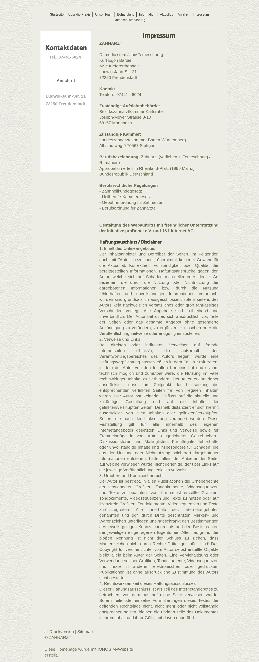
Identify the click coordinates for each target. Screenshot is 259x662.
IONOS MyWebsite (115, 649)
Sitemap (85, 631)
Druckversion (60, 631)
